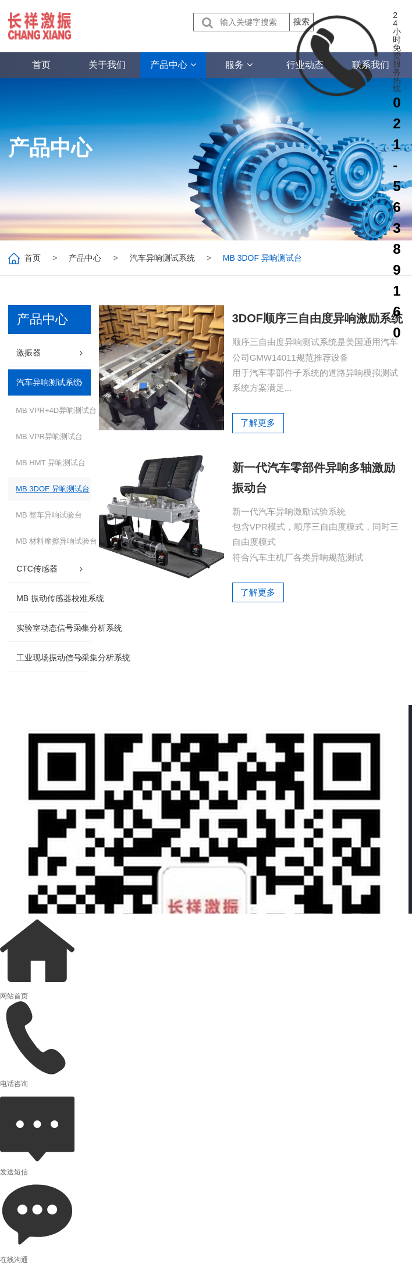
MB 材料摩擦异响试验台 (56, 541)
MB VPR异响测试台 (49, 436)
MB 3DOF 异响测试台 (52, 488)
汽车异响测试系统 (162, 258)
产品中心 (85, 258)
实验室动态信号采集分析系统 (69, 627)
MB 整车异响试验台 (49, 515)
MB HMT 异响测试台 (51, 462)
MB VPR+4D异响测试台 (56, 410)
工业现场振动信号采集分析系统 (73, 657)
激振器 (28, 352)
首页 (32, 258)
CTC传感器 (37, 568)
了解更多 (258, 444)
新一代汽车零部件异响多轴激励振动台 (314, 499)
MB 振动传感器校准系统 (60, 598)
